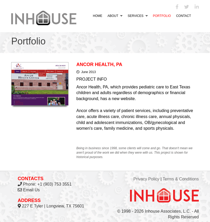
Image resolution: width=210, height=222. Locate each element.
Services (138, 16)
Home (97, 16)
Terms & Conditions (181, 179)
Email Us (31, 190)
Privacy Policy (146, 179)
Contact (183, 16)
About (114, 16)
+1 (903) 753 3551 (55, 184)
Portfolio (162, 16)
